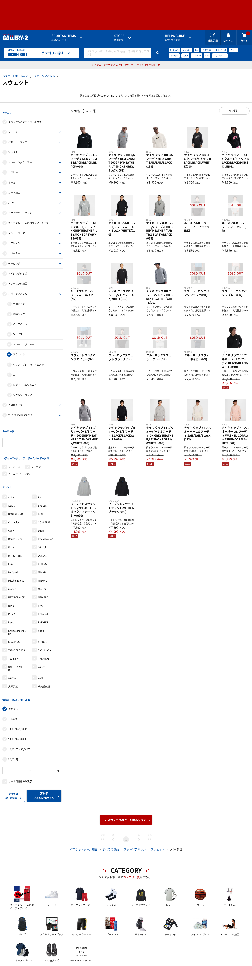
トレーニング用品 (17, 279)
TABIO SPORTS (16, 633)
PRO (40, 589)
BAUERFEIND (15, 497)
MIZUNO (42, 564)
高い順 (233, 110)
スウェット (19, 350)
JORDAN (174, 50)
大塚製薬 (13, 669)
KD (196, 50)
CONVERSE (44, 505)
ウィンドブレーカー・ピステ (28, 360)
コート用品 (14, 188)
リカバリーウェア (22, 391)
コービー (174, 56)
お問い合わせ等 (175, 37)
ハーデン (196, 56)
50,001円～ (14, 738)
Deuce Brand (15, 522)
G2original (43, 530)
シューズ (13, 128)
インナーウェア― (17, 229)
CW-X (11, 513)
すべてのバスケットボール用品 (24, 118)
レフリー (13, 168)
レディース (14, 454)
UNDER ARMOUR (16, 651)
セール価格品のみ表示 (20, 760)
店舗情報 (119, 37)
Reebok (12, 605)
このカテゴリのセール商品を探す (125, 798)
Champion (13, 505)
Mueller (42, 572)
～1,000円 (13, 697)
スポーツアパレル (44, 76)
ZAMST (41, 661)
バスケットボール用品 (15, 76)
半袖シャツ (19, 300)
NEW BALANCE (16, 580)
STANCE (42, 625)
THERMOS (43, 641)
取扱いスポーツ (63, 37)
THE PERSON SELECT (20, 411)
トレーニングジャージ (25, 340)
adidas (12, 480)
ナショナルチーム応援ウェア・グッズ (28, 218)
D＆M (41, 513)
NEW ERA (43, 580)
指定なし (13, 687)
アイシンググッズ (17, 269)
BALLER (42, 488)
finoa (11, 530)
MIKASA (42, 555)
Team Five (14, 641)
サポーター (14, 249)
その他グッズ (15, 401)
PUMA (11, 597)
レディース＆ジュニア (25, 380)
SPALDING (14, 625)
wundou (12, 661)
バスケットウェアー (19, 138)
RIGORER (43, 605)
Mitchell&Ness (16, 564)
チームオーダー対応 (19, 461)
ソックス (13, 148)
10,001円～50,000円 (19, 728)
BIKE (40, 497)
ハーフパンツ (20, 320)
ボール (11, 178)
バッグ (11, 198)
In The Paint (15, 538)
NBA (207, 56)
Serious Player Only (17, 615)
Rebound (43, 597)
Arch (40, 480)
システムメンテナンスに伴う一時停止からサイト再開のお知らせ (126, 65)
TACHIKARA (44, 633)
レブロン (187, 50)
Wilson (41, 650)
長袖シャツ (19, 310)
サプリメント (15, 239)
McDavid (13, 555)
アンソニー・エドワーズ (214, 50)
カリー (233, 50)
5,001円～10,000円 (18, 718)
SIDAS (41, 614)
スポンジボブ (219, 56)
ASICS (11, 488)
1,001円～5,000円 (18, 707)
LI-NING (42, 547)
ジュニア (36, 454)
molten (12, 572)
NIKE (11, 589)
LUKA (185, 56)
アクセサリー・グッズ (20, 208)
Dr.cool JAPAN (46, 522)
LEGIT (11, 547)
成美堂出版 (44, 669)
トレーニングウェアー (20, 158)
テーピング (14, 259)
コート (16, 370)
